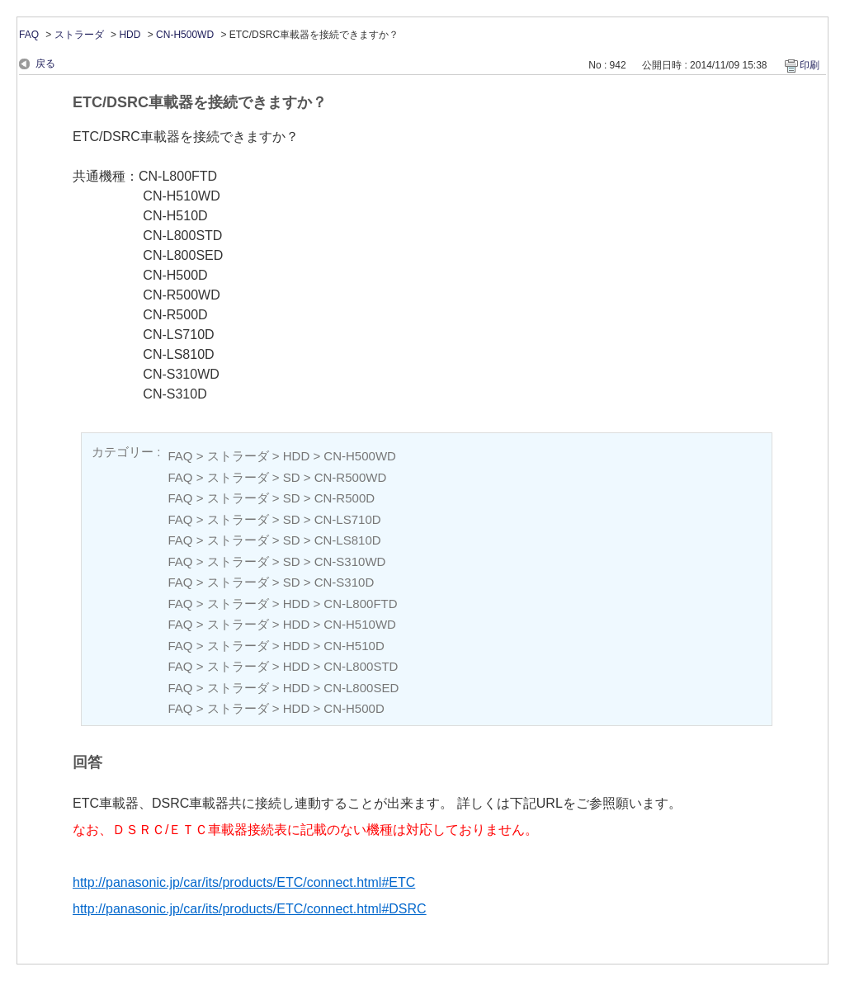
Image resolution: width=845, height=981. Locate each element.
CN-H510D (353, 646)
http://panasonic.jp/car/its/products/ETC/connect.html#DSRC (250, 909)
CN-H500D (353, 708)
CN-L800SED (361, 688)
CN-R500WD (350, 477)
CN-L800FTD (360, 604)
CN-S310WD (350, 561)
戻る (45, 63)
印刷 (809, 65)
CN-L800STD (360, 666)
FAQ (29, 34)
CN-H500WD (185, 34)
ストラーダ (79, 34)
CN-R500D (344, 498)
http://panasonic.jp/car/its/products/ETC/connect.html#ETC (244, 882)
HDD (129, 34)
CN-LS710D (347, 519)
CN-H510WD (359, 624)
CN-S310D (344, 582)
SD (291, 477)
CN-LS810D (347, 540)
